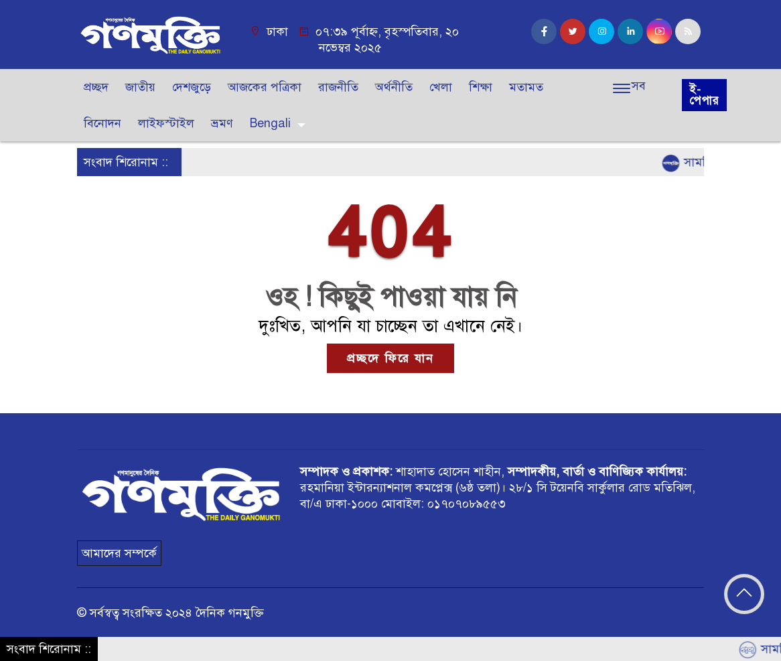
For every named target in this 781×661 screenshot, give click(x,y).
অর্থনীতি (394, 87)
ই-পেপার (704, 95)
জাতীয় (140, 87)
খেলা (440, 87)
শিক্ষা (480, 87)
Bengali (270, 123)
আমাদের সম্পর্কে (119, 553)
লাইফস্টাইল (166, 123)
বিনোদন (102, 123)
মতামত (526, 87)
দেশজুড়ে (191, 87)
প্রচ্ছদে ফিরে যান (390, 358)
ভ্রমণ (222, 123)
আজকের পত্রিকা (264, 87)
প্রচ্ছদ (96, 87)
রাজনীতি (338, 87)
